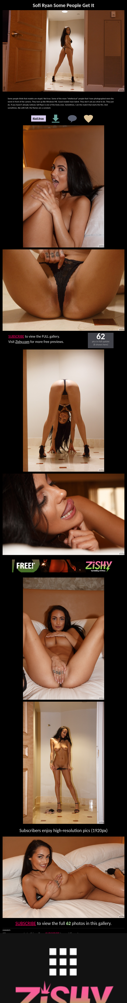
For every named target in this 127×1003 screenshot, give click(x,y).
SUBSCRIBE (16, 336)
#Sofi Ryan (38, 118)
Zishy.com (22, 342)
